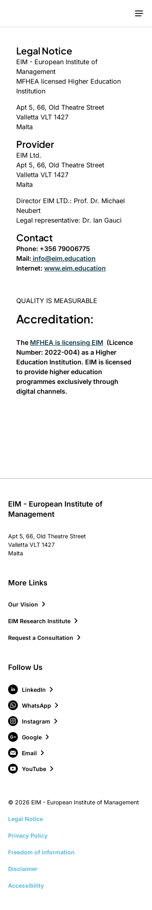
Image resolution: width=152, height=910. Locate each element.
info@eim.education (63, 258)
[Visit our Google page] (29, 737)
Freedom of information (41, 852)
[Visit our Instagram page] (33, 721)
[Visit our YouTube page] (31, 769)
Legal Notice (25, 818)
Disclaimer (23, 868)
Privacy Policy (27, 835)
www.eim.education (75, 268)
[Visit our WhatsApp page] (34, 705)
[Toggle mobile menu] (139, 13)
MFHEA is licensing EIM (66, 342)
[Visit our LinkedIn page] (31, 689)
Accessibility (26, 885)
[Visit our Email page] (26, 753)
